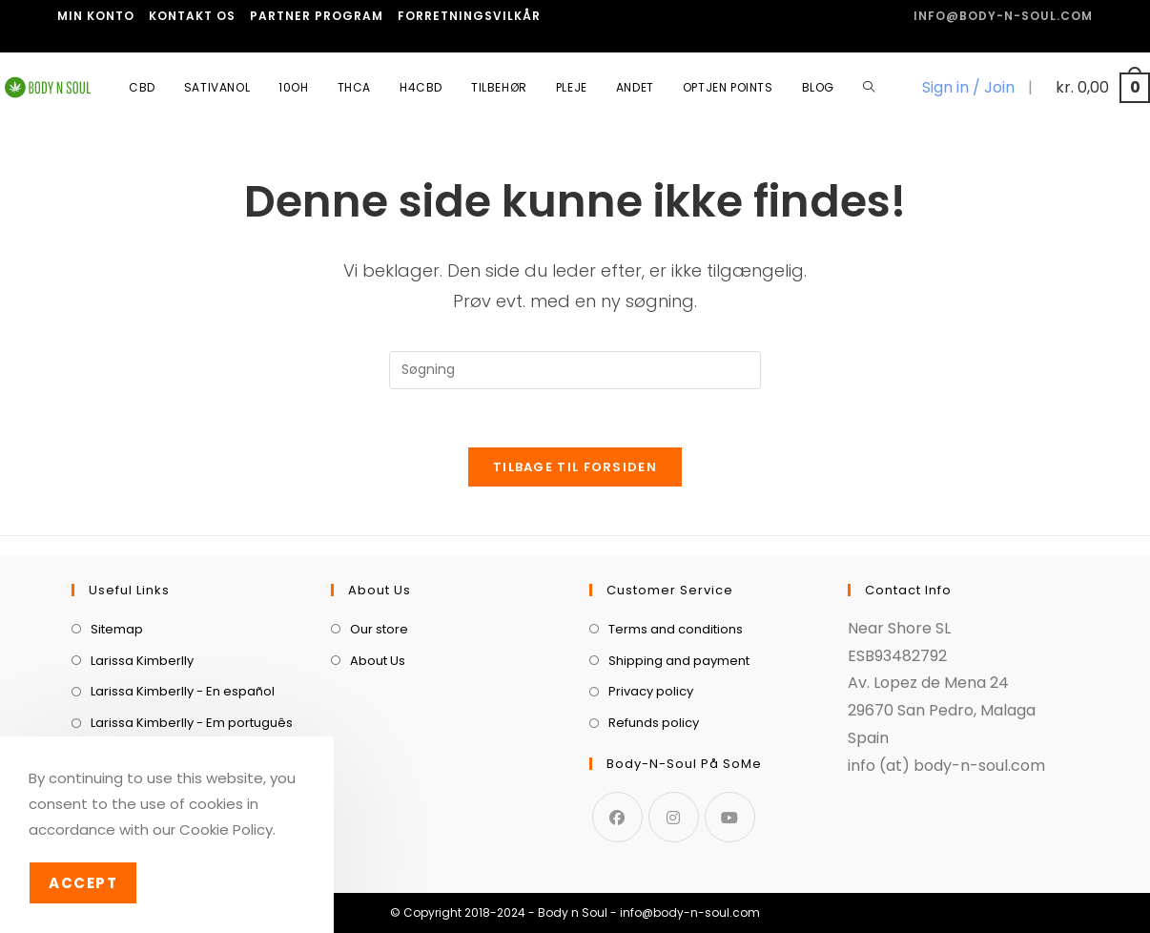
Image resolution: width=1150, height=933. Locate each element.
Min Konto (95, 16)
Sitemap (117, 629)
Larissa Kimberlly (142, 661)
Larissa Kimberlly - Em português (192, 723)
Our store (379, 629)
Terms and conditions (675, 629)
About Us (377, 661)
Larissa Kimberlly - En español (183, 691)
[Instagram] (673, 817)
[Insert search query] (575, 370)
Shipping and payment (679, 661)
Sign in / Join (968, 87)
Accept (83, 883)
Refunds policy (653, 723)
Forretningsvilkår (469, 16)
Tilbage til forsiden (575, 467)
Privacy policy (650, 691)
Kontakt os (192, 16)
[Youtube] (730, 817)
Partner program (316, 16)
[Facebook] (617, 817)
